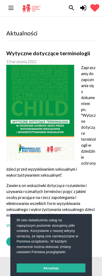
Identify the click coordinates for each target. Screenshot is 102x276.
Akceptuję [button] (51, 268)
